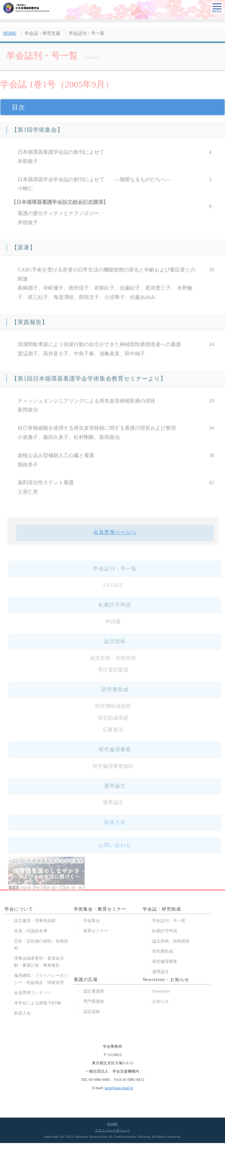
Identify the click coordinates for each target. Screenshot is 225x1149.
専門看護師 (93, 1003)
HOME (9, 36)
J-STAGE (113, 590)
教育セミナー (95, 932)
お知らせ (160, 1003)
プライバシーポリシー (112, 1132)
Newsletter (161, 992)
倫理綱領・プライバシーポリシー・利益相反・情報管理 (41, 981)
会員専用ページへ (115, 536)
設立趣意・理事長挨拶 (35, 922)
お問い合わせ (115, 850)
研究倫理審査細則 (113, 771)
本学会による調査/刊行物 (37, 1004)
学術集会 (91, 922)
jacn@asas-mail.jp (119, 1089)
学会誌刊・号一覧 (168, 922)
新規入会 (115, 827)
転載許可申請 (164, 932)
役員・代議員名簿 (30, 932)
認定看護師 (93, 992)
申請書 (113, 626)
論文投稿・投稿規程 (113, 662)
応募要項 (113, 734)
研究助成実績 (113, 722)
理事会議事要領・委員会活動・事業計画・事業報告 (39, 963)
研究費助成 (162, 953)
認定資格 (91, 1013)
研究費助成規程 (113, 711)
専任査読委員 (113, 674)
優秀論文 (113, 807)
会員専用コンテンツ (32, 994)
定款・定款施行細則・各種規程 (41, 946)
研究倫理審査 (164, 963)
